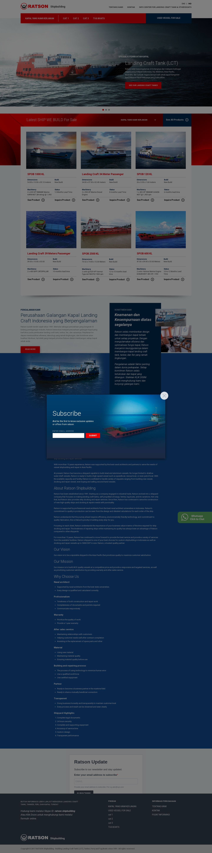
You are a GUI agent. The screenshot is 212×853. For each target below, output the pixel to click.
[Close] (164, 396)
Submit (93, 435)
